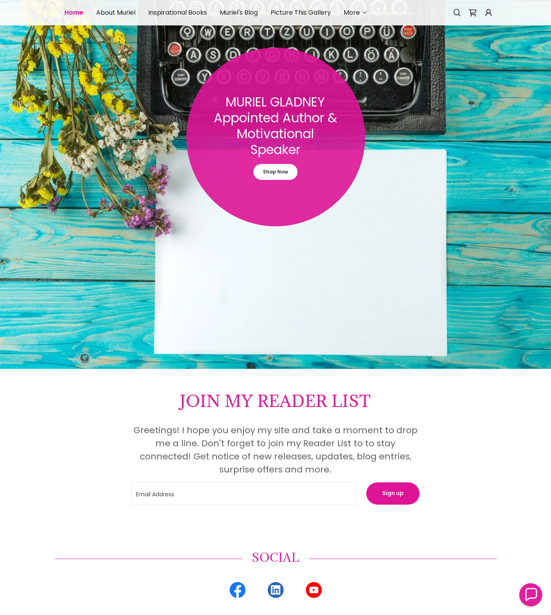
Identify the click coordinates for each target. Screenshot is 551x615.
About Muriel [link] (115, 12)
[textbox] (244, 493)
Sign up (393, 493)
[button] (356, 12)
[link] (473, 13)
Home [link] (73, 12)
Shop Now (275, 171)
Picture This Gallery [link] (301, 12)
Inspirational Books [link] (177, 12)
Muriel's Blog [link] (239, 12)
